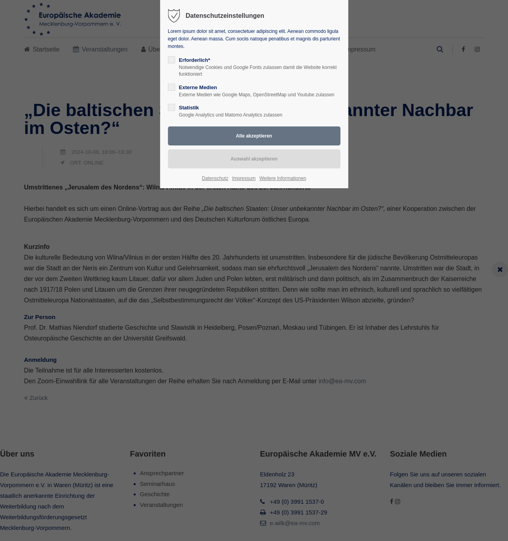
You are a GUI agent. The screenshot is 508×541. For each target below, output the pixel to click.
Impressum (243, 178)
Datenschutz (215, 178)
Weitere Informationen (282, 178)
